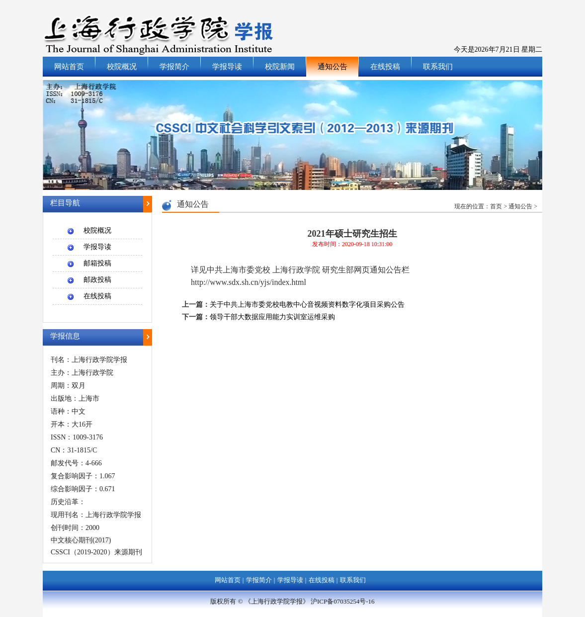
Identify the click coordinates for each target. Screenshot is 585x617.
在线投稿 (385, 67)
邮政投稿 (97, 279)
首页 (496, 206)
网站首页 (69, 67)
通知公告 (332, 67)
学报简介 (174, 67)
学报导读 (227, 67)
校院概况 (122, 67)
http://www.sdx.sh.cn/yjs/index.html (248, 282)
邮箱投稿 (97, 263)
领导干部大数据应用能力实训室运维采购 (272, 317)
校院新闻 (280, 67)
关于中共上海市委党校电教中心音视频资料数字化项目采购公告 (307, 304)
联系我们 (438, 67)
